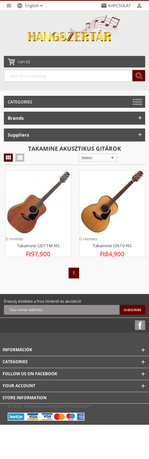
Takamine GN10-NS (112, 246)
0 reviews (15, 239)
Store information (25, 398)
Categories (20, 102)
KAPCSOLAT (119, 5)
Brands (75, 118)
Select (98, 158)
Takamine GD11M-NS (38, 246)
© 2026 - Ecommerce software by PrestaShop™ (49, 406)
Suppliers (75, 135)
